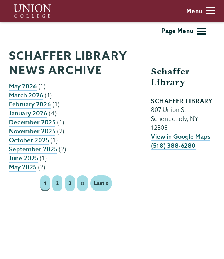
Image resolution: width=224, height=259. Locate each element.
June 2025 (23, 158)
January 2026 (28, 113)
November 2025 (32, 131)
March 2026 (26, 95)
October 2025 (29, 140)
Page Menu (183, 31)
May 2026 (23, 86)
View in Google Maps (180, 136)
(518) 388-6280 (173, 145)
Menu (200, 11)
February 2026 (30, 104)
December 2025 (32, 122)
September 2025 (33, 149)
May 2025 (22, 167)
